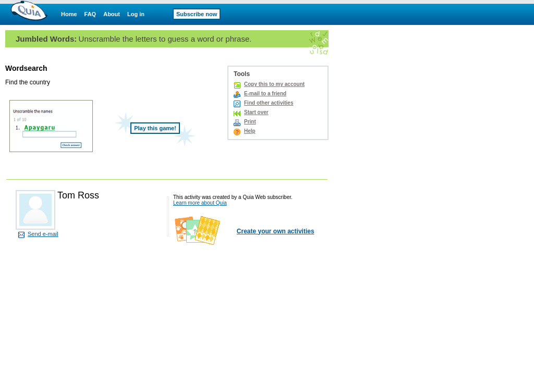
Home (69, 14)
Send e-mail (43, 234)
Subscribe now (196, 14)
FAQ (90, 14)
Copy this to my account (274, 84)
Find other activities (268, 103)
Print (250, 121)
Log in (135, 14)
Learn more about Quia (200, 203)
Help (250, 131)
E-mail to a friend (265, 93)
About (111, 14)
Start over (256, 112)
